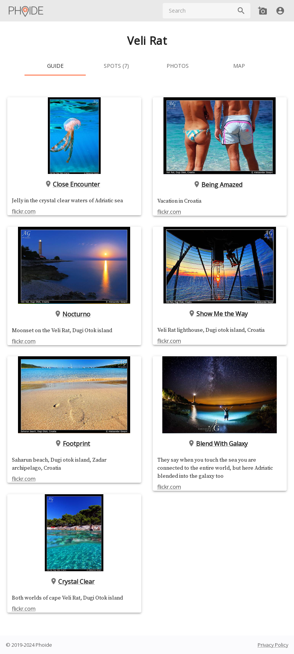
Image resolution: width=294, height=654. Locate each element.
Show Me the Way (220, 314)
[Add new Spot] (262, 11)
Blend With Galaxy (219, 443)
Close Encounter (74, 184)
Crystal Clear (74, 581)
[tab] (55, 66)
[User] (280, 10)
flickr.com (24, 211)
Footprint (74, 443)
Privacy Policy (273, 644)
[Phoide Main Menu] (26, 10)
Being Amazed (219, 184)
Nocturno (74, 314)
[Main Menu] (26, 10)
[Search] (241, 10)
